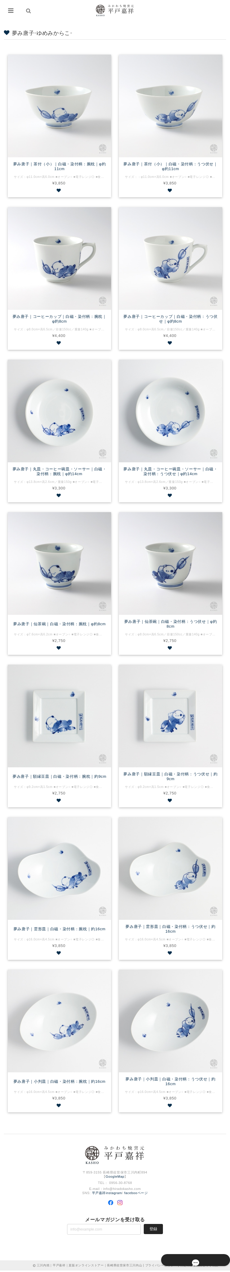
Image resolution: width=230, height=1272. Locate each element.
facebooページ (136, 1194)
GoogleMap (115, 1178)
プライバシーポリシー (161, 1266)
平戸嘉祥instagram (107, 1194)
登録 (153, 1230)
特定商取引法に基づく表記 (199, 1266)
